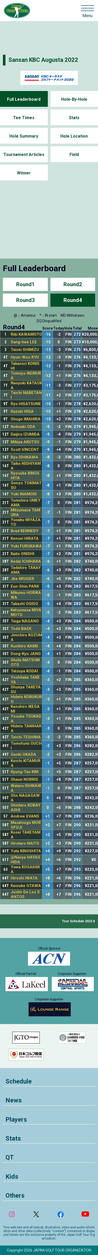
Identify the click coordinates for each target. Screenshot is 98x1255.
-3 (48, 680)
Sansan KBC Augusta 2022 (43, 60)
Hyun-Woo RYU (25, 357)
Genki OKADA (23, 754)
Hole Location (74, 136)
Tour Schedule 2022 (77, 921)
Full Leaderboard (24, 99)
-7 (48, 503)
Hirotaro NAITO (25, 843)
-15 (47, 342)
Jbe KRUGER (22, 578)
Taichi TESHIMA (26, 737)
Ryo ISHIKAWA (24, 457)
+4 (47, 851)
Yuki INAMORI (24, 494)
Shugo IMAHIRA (26, 419)
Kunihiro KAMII (24, 646)
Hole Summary (23, 136)
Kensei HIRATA (25, 538)
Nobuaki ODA (23, 426)
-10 (47, 404)
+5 (47, 869)
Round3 (25, 300)
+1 (47, 816)
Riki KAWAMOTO (26, 334)
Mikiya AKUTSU (25, 442)
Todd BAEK (21, 628)
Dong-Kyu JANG (26, 653)
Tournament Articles (23, 154)
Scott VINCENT (25, 449)
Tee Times (23, 117)
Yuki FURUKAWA (26, 546)
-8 (48, 457)
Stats (74, 117)
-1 (48, 763)
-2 (48, 746)
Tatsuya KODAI (24, 671)
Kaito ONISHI (22, 553)
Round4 (73, 300)
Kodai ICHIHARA (26, 561)
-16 (47, 334)
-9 (48, 427)
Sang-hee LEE (24, 342)
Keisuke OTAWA (26, 885)
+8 (47, 878)
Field (74, 154)
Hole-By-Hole (74, 99)
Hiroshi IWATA (24, 878)
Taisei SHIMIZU (25, 349)
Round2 (73, 284)
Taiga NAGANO (25, 621)
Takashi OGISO (24, 603)
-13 (47, 349)
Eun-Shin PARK (25, 586)
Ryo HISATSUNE (26, 403)
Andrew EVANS (25, 816)
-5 (48, 586)
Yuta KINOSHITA (26, 851)
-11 (47, 385)
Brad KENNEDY (24, 530)
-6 (48, 561)
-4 (48, 621)
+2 (47, 825)
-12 (47, 357)
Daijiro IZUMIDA (25, 434)
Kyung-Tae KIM (24, 771)
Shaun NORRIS (24, 779)
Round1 (25, 284)
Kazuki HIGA (22, 411)
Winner (24, 172)
